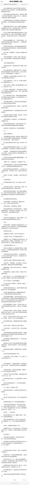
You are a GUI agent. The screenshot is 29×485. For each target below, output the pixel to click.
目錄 (14, 480)
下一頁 (24, 480)
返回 (2, 1)
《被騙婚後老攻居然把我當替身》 (10, 4)
